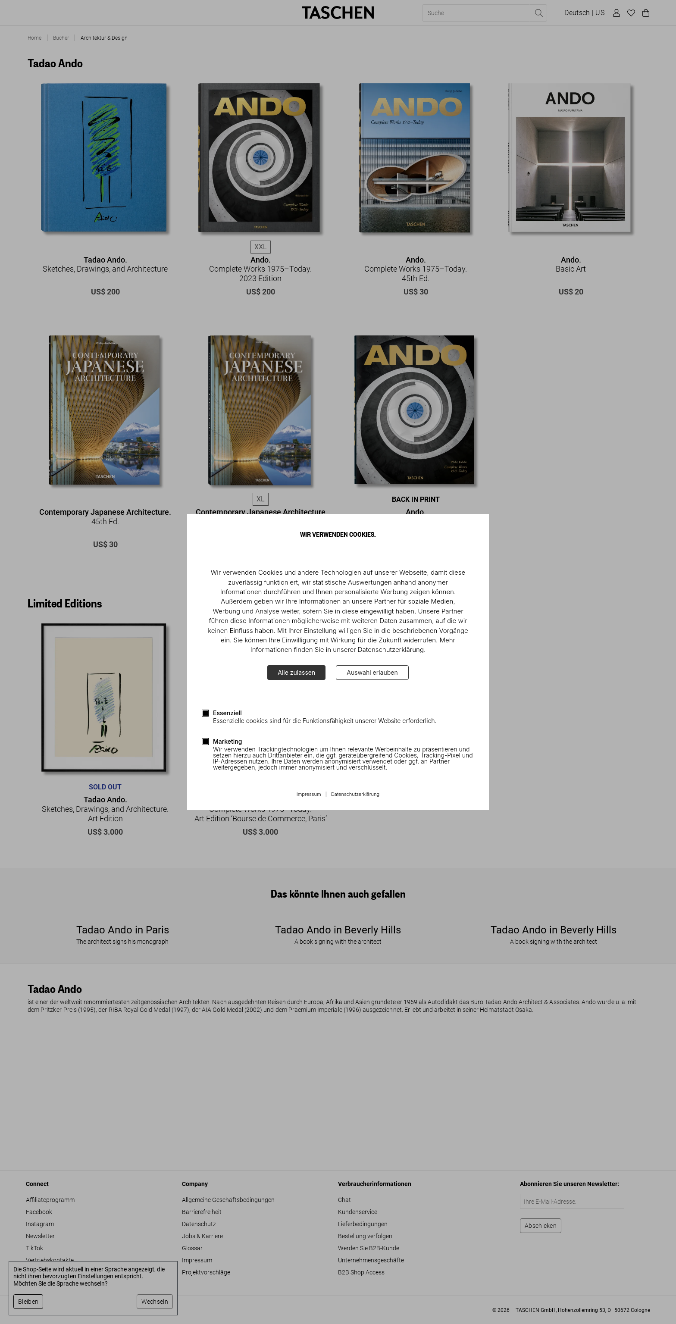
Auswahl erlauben (372, 672)
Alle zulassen (296, 672)
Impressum (309, 794)
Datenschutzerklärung (355, 794)
